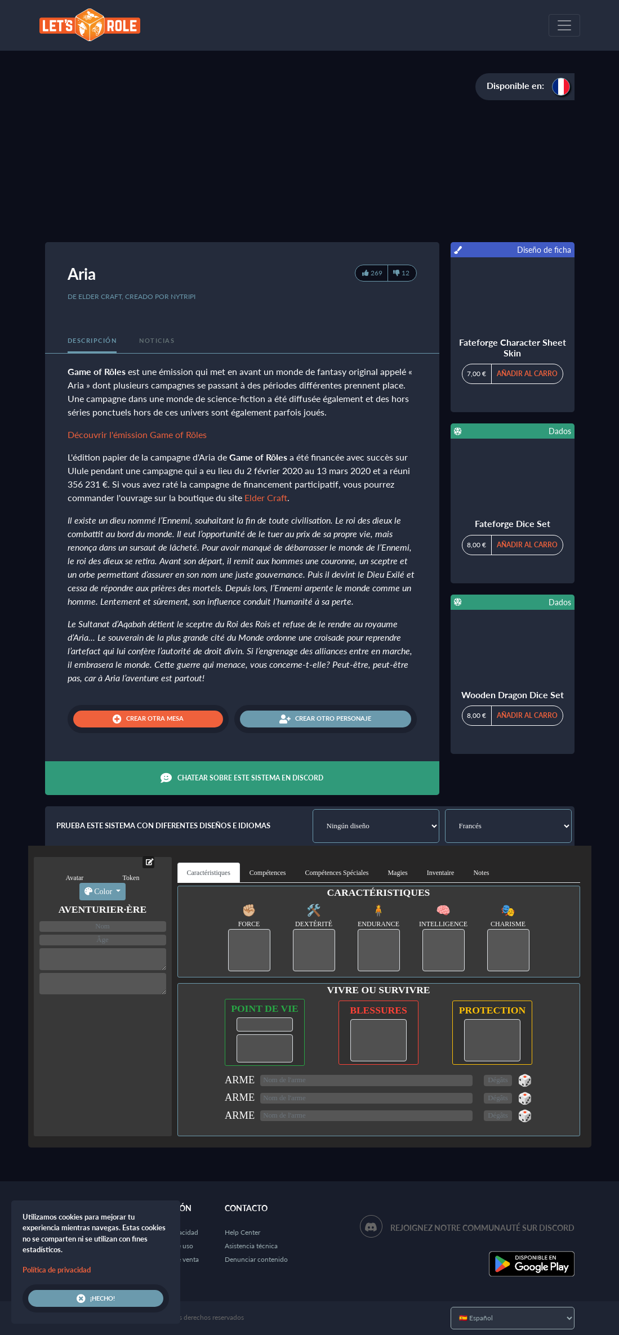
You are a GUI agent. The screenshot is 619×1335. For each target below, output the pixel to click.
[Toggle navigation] (564, 25)
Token (131, 878)
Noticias (157, 340)
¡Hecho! (96, 1298)
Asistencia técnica (251, 1246)
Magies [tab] (397, 873)
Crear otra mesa (148, 719)
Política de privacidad (57, 1269)
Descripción (92, 340)
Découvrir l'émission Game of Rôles (137, 434)
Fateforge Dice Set (512, 523)
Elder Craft (265, 497)
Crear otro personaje (325, 719)
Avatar (75, 878)
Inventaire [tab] (441, 873)
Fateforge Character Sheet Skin (512, 347)
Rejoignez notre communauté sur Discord (482, 1228)
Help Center (242, 1232)
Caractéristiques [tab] (208, 873)
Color (99, 891)
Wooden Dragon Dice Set (512, 694)
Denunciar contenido (256, 1259)
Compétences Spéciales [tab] (336, 873)
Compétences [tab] (268, 873)
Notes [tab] (481, 873)
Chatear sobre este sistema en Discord (242, 778)
